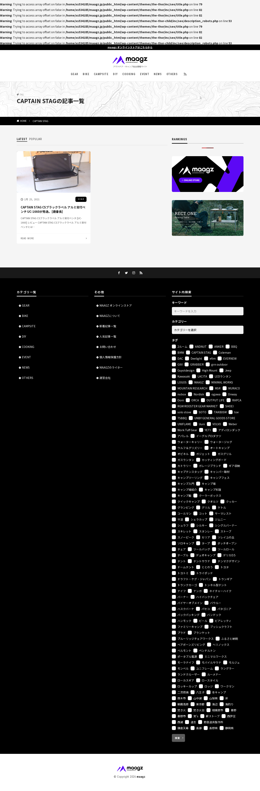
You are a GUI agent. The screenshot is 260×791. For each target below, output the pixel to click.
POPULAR (35, 139)
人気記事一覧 (107, 336)
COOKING (128, 74)
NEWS (158, 74)
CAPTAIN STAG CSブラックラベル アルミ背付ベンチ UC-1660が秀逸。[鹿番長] (53, 209)
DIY (115, 74)
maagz (141, 776)
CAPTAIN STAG (40, 121)
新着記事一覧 (107, 326)
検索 (177, 738)
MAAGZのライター (111, 367)
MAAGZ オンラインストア (115, 305)
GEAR (74, 74)
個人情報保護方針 (110, 357)
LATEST (22, 139)
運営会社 (105, 378)
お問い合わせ (107, 347)
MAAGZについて (109, 316)
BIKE (86, 74)
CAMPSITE (101, 74)
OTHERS (172, 74)
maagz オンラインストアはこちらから (130, 47)
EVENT (144, 74)
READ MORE (27, 238)
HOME (23, 121)
